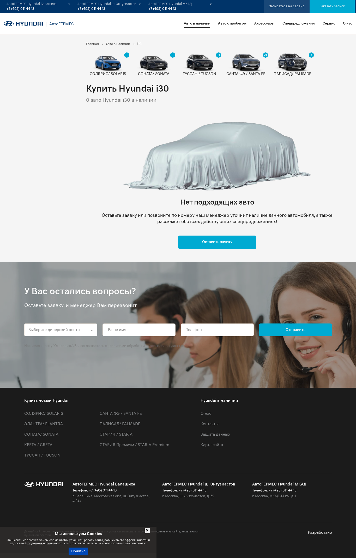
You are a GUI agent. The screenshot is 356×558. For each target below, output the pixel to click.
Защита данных (215, 435)
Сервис (329, 24)
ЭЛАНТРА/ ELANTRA (43, 424)
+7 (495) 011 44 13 (20, 9)
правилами (116, 346)
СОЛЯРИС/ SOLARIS (43, 414)
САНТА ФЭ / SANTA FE (121, 414)
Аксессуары (264, 24)
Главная (92, 44)
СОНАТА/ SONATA (41, 435)
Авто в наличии (197, 24)
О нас (347, 24)
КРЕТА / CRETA (38, 445)
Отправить (295, 330)
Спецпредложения (298, 24)
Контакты (210, 424)
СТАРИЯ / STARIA (116, 435)
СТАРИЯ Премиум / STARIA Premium (134, 445)
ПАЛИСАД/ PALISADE (120, 424)
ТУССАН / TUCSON (42, 455)
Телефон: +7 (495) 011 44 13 (95, 491)
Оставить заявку (217, 242)
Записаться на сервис (286, 6)
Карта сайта (212, 445)
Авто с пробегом (232, 24)
